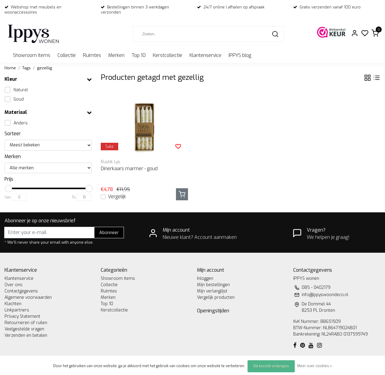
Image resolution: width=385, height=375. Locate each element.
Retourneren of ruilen (26, 323)
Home (10, 67)
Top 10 (139, 55)
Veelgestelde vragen (24, 329)
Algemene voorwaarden (28, 297)
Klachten (13, 304)
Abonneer (109, 233)
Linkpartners (17, 310)
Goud (19, 99)
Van (8, 197)
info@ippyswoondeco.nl (325, 295)
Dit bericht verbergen (271, 366)
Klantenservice (205, 55)
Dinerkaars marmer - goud (129, 168)
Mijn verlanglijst (212, 291)
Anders (21, 123)
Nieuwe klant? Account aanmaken (200, 237)
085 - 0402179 (316, 287)
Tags (26, 67)
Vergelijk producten (216, 297)
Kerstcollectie (167, 55)
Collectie (66, 55)
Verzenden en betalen (26, 335)
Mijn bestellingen (213, 285)
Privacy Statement (22, 316)
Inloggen (205, 278)
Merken (116, 55)
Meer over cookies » (314, 366)
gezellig (44, 67)
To (74, 197)
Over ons (14, 285)
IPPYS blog (240, 55)
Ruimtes (92, 55)
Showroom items (31, 55)
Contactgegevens (21, 291)
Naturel (21, 90)
